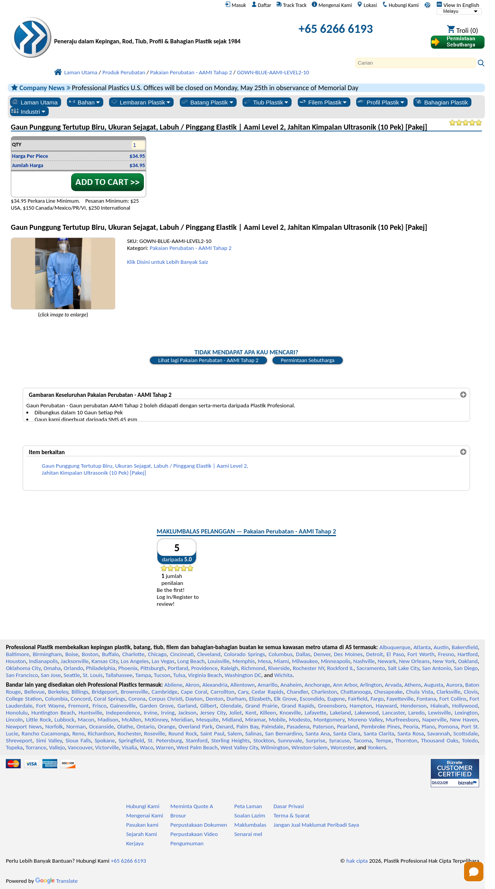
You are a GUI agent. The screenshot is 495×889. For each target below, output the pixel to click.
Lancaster (393, 712)
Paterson (323, 726)
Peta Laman (248, 806)
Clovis (471, 691)
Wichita (283, 675)
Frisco (99, 705)
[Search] (415, 63)
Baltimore (17, 654)
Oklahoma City (23, 668)
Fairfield (357, 698)
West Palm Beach (197, 747)
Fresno (446, 654)
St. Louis (92, 675)
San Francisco (22, 675)
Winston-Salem (309, 747)
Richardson (101, 733)
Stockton (263, 740)
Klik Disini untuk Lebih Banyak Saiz (167, 261)
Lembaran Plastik (140, 102)
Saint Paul (212, 733)
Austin (441, 647)
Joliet (235, 712)
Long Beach (191, 661)
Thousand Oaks (439, 740)
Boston (90, 654)
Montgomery (329, 719)
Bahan (84, 102)
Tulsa (179, 675)
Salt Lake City (403, 668)
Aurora (454, 684)
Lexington (466, 712)
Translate (56, 880)
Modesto (299, 719)
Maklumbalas (250, 824)
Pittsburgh (152, 668)
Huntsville (90, 712)
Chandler (297, 691)
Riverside (279, 668)
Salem (234, 733)
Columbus (281, 654)
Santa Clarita (379, 733)
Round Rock (182, 733)
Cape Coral (194, 691)
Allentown (242, 684)
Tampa (143, 675)
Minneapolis (335, 661)
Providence (204, 668)
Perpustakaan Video (194, 834)
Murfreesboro (402, 719)
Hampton (361, 705)
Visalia (129, 747)
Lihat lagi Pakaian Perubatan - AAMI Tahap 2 (208, 360)
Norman (76, 726)
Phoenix (127, 668)
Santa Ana (318, 733)
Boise (71, 654)
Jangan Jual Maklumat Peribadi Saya (316, 824)
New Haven (464, 719)
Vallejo (57, 747)
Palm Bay (247, 726)
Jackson (187, 712)
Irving (167, 712)
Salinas (253, 733)
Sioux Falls (78, 740)
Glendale (231, 705)
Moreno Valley (365, 719)
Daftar (261, 5)
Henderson (414, 705)
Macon (86, 719)
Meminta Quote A (192, 806)
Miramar (255, 719)
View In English (458, 5)
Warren (165, 747)
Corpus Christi (166, 698)
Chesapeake (388, 691)
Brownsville (134, 691)
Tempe (383, 740)
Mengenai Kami (332, 5)
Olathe (125, 726)
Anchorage (317, 684)
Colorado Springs (244, 654)
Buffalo (110, 654)
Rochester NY (308, 668)
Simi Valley (49, 740)
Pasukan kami (142, 824)
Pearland (347, 726)
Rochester (129, 733)
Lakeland (340, 712)
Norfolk (54, 726)
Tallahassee (118, 675)
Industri (28, 111)
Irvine (150, 712)
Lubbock (65, 719)
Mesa (264, 661)
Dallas (303, 654)
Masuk (235, 5)
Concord (80, 698)
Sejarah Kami (141, 834)
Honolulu (16, 712)
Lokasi (367, 5)
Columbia (56, 698)
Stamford (197, 740)
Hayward (386, 705)
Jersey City (212, 712)
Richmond (253, 668)
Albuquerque (394, 647)
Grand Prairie (261, 705)
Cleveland (208, 654)
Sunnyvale (290, 740)
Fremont (78, 705)
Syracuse (339, 740)
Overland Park (195, 726)
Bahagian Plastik (441, 102)
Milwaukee (305, 661)
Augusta (433, 684)
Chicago (157, 654)
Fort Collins (452, 698)
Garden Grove (157, 705)
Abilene (173, 684)
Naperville (434, 719)
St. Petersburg (165, 740)
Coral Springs (109, 698)
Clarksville (449, 691)
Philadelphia (100, 668)
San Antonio (436, 668)
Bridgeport (104, 691)
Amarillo (268, 684)
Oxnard (224, 726)
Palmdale (272, 726)
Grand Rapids (298, 705)
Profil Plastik (380, 102)
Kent (251, 712)
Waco (146, 747)
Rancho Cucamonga (45, 733)
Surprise (316, 740)
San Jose (51, 675)
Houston (16, 661)
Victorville (107, 747)
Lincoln (14, 719)
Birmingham (47, 654)
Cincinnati (182, 654)
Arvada (393, 684)
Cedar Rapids (267, 691)
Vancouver (80, 747)
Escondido (312, 698)
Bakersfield (465, 647)
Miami (281, 661)
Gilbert (208, 705)
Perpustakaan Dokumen (199, 824)
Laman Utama (34, 102)
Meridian (182, 719)
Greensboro (332, 705)
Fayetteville (400, 698)
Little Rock (38, 719)
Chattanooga (355, 691)
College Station (24, 698)
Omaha (52, 668)
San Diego (466, 668)
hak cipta (357, 860)
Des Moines (348, 654)
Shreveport (19, 740)
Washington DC (243, 675)
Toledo (470, 740)
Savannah (438, 733)
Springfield (131, 740)
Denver (322, 654)
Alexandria (214, 684)
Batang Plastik (206, 102)
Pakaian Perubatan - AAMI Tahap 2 (191, 247)
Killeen (268, 712)
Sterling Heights (230, 740)
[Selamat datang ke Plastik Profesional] (147, 30)
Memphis (243, 661)
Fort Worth (421, 654)
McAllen (132, 719)
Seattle (71, 675)
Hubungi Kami (400, 5)
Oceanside (101, 726)
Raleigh (229, 668)
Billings (80, 691)
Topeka (14, 747)
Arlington (371, 684)
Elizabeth (260, 698)
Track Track (292, 5)
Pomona (448, 726)
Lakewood (367, 712)
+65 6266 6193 (336, 28)
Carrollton (223, 691)
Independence (123, 712)
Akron (192, 684)
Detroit (374, 654)
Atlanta (421, 647)
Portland (178, 668)
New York (443, 661)
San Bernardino (283, 733)
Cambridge (165, 691)
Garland (187, 705)
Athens (413, 684)
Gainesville (123, 705)
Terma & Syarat (291, 815)
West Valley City (239, 747)
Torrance (36, 747)
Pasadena (298, 726)
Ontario (146, 726)
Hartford (467, 654)
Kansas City (105, 661)
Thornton (406, 740)
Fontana (426, 698)
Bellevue (34, 691)
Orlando (73, 668)
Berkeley (58, 691)
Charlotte (133, 654)
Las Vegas (163, 661)
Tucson (162, 675)
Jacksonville (75, 661)
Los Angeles (134, 661)
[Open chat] (473, 871)
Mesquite (207, 719)
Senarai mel (248, 834)
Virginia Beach (205, 675)
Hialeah (439, 705)
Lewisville (439, 712)
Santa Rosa (411, 733)
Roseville (154, 733)
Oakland (468, 661)
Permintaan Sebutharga (308, 360)
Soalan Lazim (249, 815)
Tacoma (362, 740)
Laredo (416, 712)
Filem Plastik (322, 102)
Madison (107, 719)
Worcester (342, 747)
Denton (215, 698)
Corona (136, 698)
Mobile (277, 719)
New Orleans (414, 661)
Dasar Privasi (288, 806)
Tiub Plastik (265, 102)
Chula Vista (419, 691)
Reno (78, 733)
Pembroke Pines (380, 726)
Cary (243, 691)
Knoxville (290, 712)
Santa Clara (346, 733)
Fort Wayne (50, 705)
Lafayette (315, 712)
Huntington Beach (53, 712)
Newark (387, 661)
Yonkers (376, 747)
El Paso (395, 654)
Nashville (364, 661)
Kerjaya (134, 843)
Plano (428, 726)
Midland (232, 719)
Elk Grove (285, 698)
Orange (166, 726)
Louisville (218, 661)
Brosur (178, 815)
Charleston (324, 691)
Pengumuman (187, 843)
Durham (236, 698)
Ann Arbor (345, 684)
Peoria (410, 726)
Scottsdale (465, 733)
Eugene (336, 698)
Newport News (24, 726)
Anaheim (291, 684)
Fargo (377, 698)
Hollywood (465, 705)
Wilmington (274, 747)
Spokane (105, 740)
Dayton (194, 698)
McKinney (156, 719)
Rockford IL (340, 668)
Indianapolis (43, 661)
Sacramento (371, 668)
